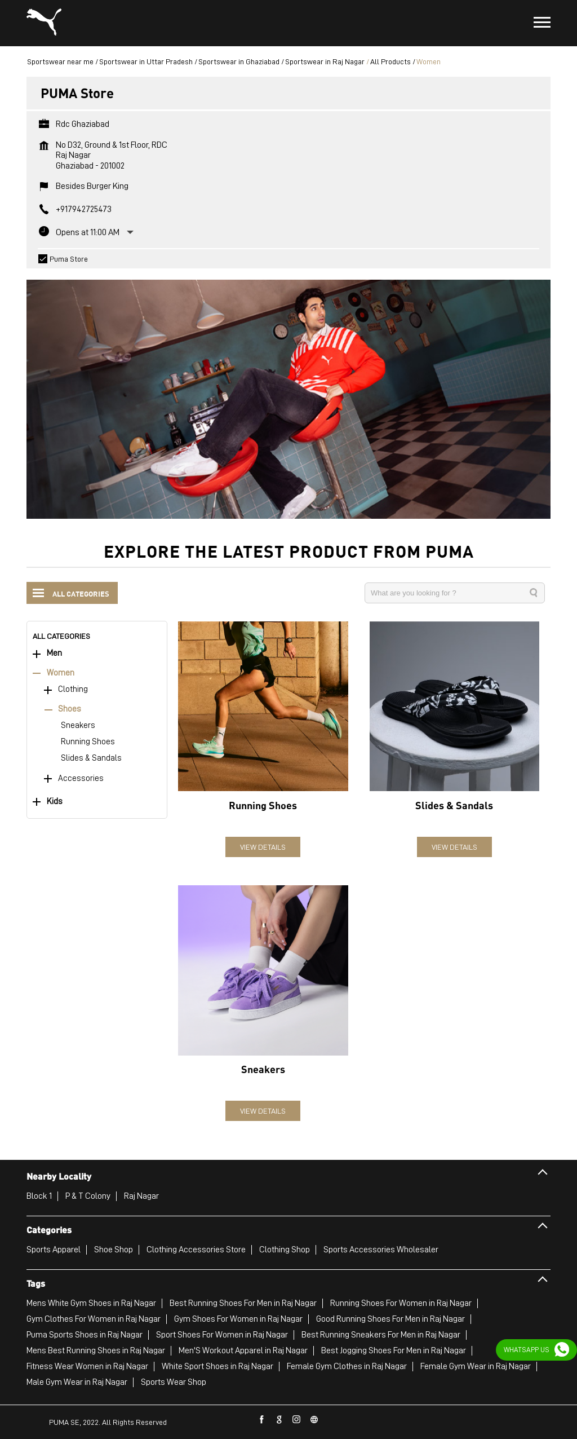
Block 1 (39, 1195)
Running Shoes (88, 741)
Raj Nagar (141, 1195)
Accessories (81, 778)
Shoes (69, 708)
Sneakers (78, 725)
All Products (390, 61)
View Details (263, 846)
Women (60, 672)
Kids (55, 801)
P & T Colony (87, 1195)
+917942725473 (84, 208)
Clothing (73, 689)
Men (54, 652)
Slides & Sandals (91, 757)
